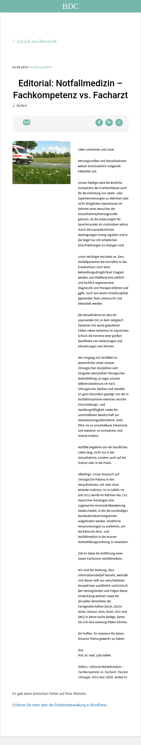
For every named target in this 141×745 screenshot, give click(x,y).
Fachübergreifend (40, 67)
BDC (70, 6)
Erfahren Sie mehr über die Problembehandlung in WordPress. (60, 705)
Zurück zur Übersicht (34, 41)
